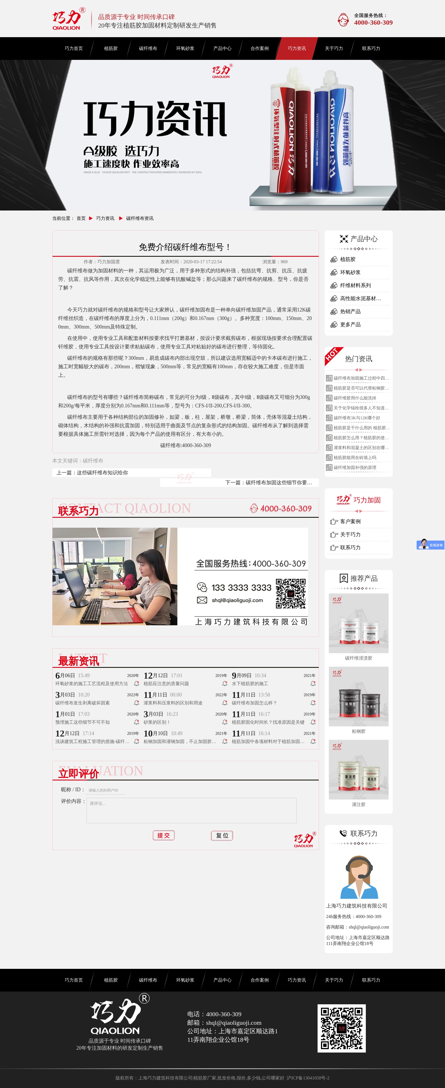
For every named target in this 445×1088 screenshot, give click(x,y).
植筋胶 (111, 48)
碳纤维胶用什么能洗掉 (355, 398)
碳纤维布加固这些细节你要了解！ (279, 483)
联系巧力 (371, 48)
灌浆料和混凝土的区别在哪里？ (359, 449)
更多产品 (350, 324)
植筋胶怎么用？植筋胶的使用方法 (361, 439)
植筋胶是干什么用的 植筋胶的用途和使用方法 (362, 429)
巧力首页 (74, 48)
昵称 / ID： (73, 789)
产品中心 (222, 48)
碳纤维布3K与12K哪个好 (357, 418)
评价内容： (74, 801)
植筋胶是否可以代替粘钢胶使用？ (361, 389)
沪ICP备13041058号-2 (308, 1078)
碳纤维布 (148, 48)
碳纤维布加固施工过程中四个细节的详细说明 (361, 379)
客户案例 (350, 521)
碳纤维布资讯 (140, 218)
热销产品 (350, 311)
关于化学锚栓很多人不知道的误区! (361, 409)
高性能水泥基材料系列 (360, 300)
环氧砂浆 (185, 48)
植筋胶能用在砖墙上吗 (355, 457)
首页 (81, 218)
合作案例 (260, 48)
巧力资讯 (297, 48)
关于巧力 (334, 48)
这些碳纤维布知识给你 (102, 472)
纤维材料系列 (355, 285)
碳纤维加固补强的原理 (355, 467)
